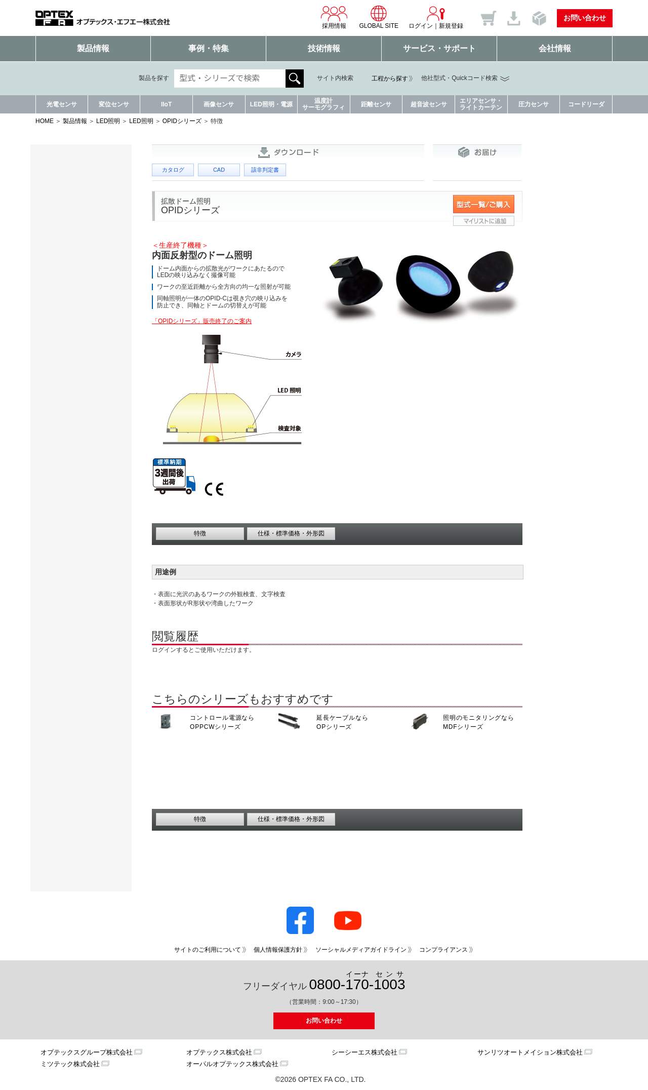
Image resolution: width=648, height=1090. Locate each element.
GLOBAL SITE (378, 17)
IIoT (166, 104)
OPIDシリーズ (182, 121)
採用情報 (334, 17)
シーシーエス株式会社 (364, 1052)
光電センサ (62, 104)
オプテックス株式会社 (219, 1052)
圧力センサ (533, 104)
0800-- (357, 981)
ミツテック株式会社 (70, 1064)
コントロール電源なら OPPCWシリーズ (222, 722)
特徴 (200, 533)
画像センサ (219, 104)
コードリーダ (586, 104)
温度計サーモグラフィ (323, 104)
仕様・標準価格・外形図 (291, 533)
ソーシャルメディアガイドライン (361, 949)
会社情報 (555, 48)
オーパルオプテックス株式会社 (232, 1064)
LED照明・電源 (271, 104)
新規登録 (451, 25)
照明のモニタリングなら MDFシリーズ (478, 722)
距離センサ (376, 104)
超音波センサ (429, 104)
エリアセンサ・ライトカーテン (481, 104)
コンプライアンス (443, 949)
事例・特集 (208, 48)
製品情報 (93, 48)
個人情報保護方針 (278, 949)
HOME (44, 121)
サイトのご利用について (207, 949)
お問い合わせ (584, 18)
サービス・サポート (439, 48)
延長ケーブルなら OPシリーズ (342, 722)
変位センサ (114, 104)
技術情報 (324, 48)
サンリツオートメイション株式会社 (530, 1052)
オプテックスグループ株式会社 (86, 1052)
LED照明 (108, 121)
